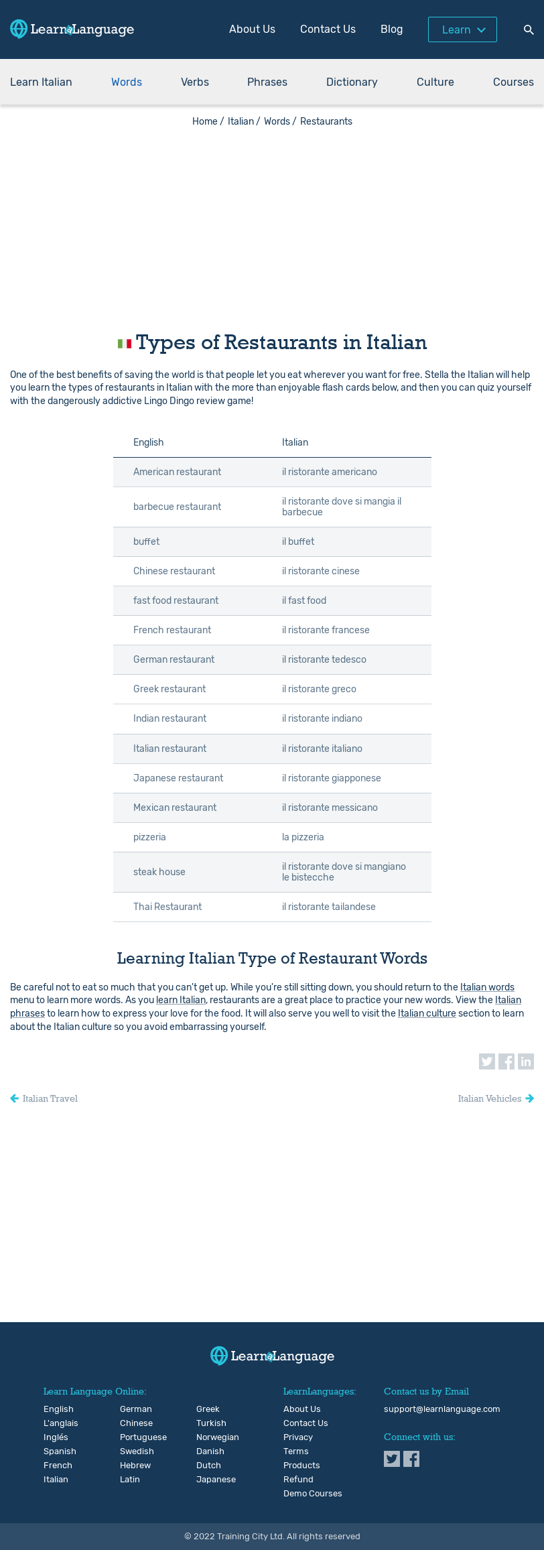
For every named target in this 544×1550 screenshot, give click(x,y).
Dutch (207, 1465)
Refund (298, 1479)
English (55, 1409)
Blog (392, 29)
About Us (252, 29)
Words (126, 82)
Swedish (131, 1451)
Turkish (207, 1423)
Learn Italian (41, 82)
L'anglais (55, 1423)
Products (301, 1465)
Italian (55, 1479)
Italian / (244, 121)
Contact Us (328, 29)
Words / (280, 121)
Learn (456, 29)
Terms (296, 1451)
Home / (208, 121)
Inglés (55, 1437)
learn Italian (181, 1000)
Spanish (55, 1451)
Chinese (131, 1423)
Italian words (487, 987)
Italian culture (427, 1013)
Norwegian (207, 1437)
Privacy (298, 1437)
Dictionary (352, 82)
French (55, 1465)
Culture (435, 82)
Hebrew (131, 1465)
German (131, 1409)
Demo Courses (312, 1493)
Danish (207, 1451)
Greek (207, 1409)
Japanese (207, 1479)
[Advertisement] (272, 221)
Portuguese (131, 1437)
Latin (130, 1479)
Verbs (195, 82)
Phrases (267, 82)
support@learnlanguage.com (442, 1409)
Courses (513, 82)
